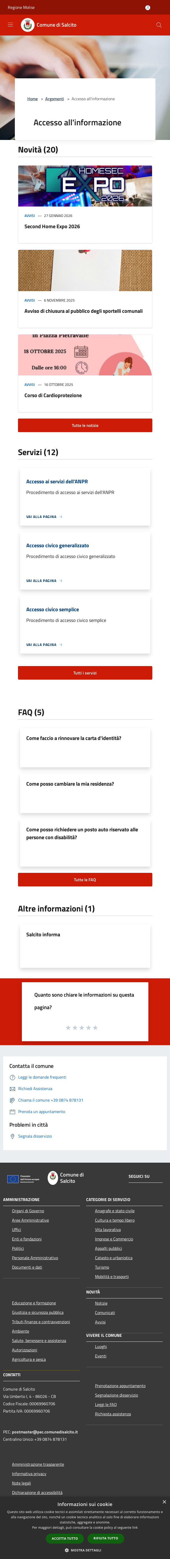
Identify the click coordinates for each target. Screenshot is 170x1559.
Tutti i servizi (85, 673)
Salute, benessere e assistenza (39, 1340)
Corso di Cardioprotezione (53, 395)
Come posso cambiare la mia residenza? (70, 784)
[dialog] (85, 1528)
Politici (18, 1248)
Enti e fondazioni (27, 1239)
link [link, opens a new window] (135, 1527)
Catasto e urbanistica (114, 1258)
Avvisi (29, 215)
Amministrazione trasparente (38, 1464)
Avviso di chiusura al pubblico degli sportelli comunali (83, 311)
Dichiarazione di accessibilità (37, 1492)
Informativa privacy (29, 1473)
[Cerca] (159, 25)
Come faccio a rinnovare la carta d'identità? (73, 738)
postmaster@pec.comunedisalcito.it (45, 1432)
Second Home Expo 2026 (52, 226)
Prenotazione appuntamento (120, 1385)
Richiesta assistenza (113, 1414)
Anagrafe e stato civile (115, 1211)
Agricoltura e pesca (29, 1359)
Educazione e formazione (34, 1303)
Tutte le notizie (85, 425)
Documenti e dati (27, 1267)
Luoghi (101, 1346)
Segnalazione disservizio (116, 1395)
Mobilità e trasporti (112, 1276)
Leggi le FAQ (106, 1404)
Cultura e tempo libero (115, 1220)
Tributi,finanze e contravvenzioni (41, 1322)
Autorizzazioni (24, 1350)
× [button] (164, 1502)
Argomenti (54, 99)
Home (32, 99)
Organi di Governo (28, 1211)
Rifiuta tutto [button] (105, 1538)
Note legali (21, 1483)
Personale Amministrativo (35, 1258)
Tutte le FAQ (85, 879)
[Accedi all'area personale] (148, 8)
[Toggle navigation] (10, 24)
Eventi (100, 1356)
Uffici (16, 1229)
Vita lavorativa (108, 1229)
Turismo (102, 1267)
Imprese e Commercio (114, 1239)
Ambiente (20, 1331)
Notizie (101, 1303)
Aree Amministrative (30, 1220)
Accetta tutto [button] (65, 1538)
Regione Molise (21, 7)
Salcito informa (43, 934)
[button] (85, 1550)
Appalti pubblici (108, 1248)
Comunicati (105, 1312)
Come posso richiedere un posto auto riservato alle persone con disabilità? (82, 833)
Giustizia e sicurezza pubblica (38, 1312)
